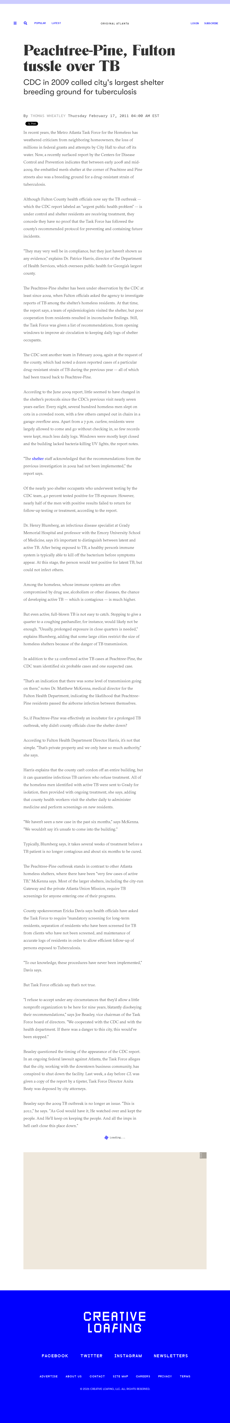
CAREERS (143, 1376)
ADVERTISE (49, 1376)
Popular (40, 23)
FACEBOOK (55, 1356)
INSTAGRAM (128, 1356)
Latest (56, 23)
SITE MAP (120, 1376)
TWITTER (91, 1356)
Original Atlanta (115, 23)
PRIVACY (165, 1376)
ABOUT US (74, 1376)
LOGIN (195, 23)
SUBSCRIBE (211, 23)
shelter (38, 458)
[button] (203, 1155)
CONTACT (97, 1376)
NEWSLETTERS (171, 1356)
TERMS (185, 1376)
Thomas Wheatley (48, 116)
